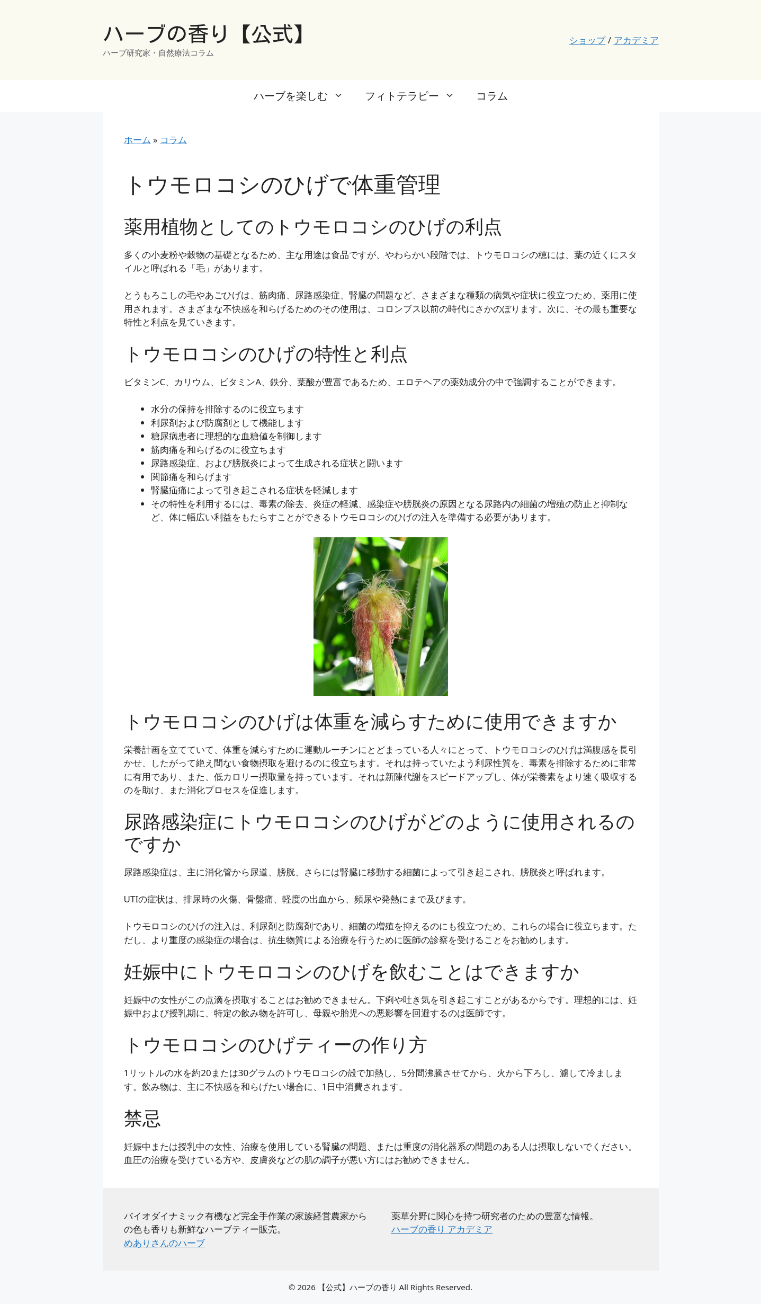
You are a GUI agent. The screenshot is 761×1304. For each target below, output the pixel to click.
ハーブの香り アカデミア (442, 1229)
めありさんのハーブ (164, 1243)
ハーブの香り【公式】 (209, 34)
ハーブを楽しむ (304, 96)
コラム (492, 95)
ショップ (587, 40)
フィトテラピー (415, 96)
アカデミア (636, 40)
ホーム (137, 140)
